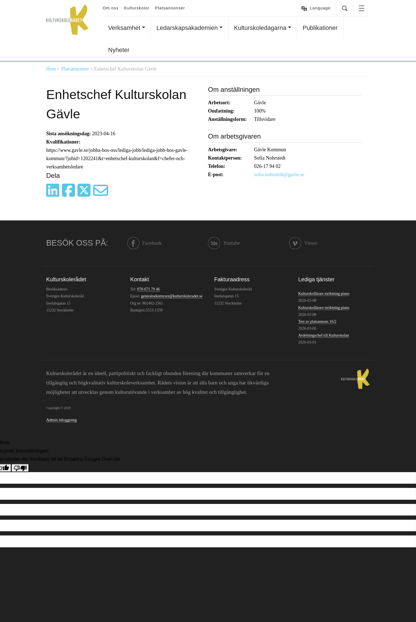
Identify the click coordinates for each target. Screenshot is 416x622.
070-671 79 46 (148, 289)
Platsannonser (170, 8)
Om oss (111, 8)
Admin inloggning (61, 420)
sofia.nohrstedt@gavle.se (279, 174)
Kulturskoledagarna (260, 27)
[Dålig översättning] (20, 468)
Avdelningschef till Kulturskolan (323, 335)
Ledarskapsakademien (187, 27)
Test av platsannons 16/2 (317, 321)
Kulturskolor (136, 8)
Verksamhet (124, 27)
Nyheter (118, 49)
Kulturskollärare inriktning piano (323, 294)
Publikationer (320, 27)
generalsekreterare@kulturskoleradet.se (171, 296)
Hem (51, 69)
